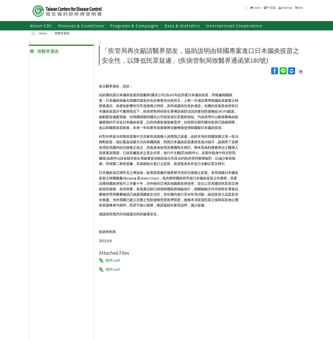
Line (282, 70)
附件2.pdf (113, 269)
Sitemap (287, 8)
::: (30, 42)
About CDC (41, 25)
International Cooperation (234, 25)
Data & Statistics (182, 25)
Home (257, 8)
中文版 (271, 7)
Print (291, 70)
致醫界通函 (62, 33)
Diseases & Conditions (81, 25)
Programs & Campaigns (134, 25)
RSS (300, 8)
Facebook (274, 70)
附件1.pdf (113, 260)
